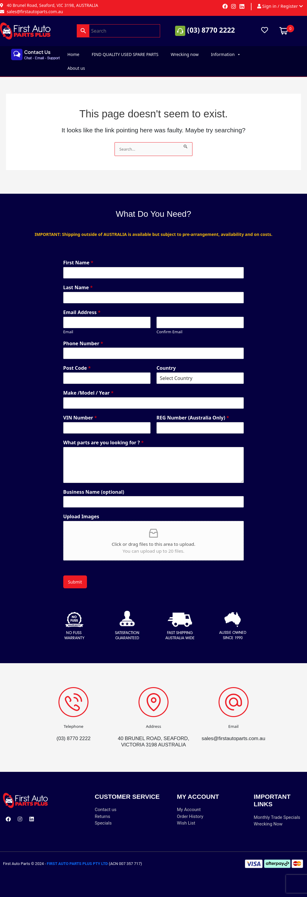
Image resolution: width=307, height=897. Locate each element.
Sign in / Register (280, 6)
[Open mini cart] (283, 30)
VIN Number (80, 411)
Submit (75, 575)
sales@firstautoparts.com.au (233, 732)
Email (68, 325)
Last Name (78, 281)
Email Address (82, 306)
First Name (78, 256)
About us (76, 68)
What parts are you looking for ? (103, 436)
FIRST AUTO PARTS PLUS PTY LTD (77, 863)
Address (153, 720)
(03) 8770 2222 (211, 30)
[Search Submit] (186, 145)
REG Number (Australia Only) (192, 411)
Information (225, 54)
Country (166, 362)
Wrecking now (185, 54)
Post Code (77, 362)
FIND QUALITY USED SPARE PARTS (125, 54)
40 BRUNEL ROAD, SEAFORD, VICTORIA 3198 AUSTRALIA (153, 738)
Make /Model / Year (88, 387)
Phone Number (83, 337)
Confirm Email (169, 325)
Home (73, 54)
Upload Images (81, 510)
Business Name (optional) (93, 486)
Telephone (73, 720)
